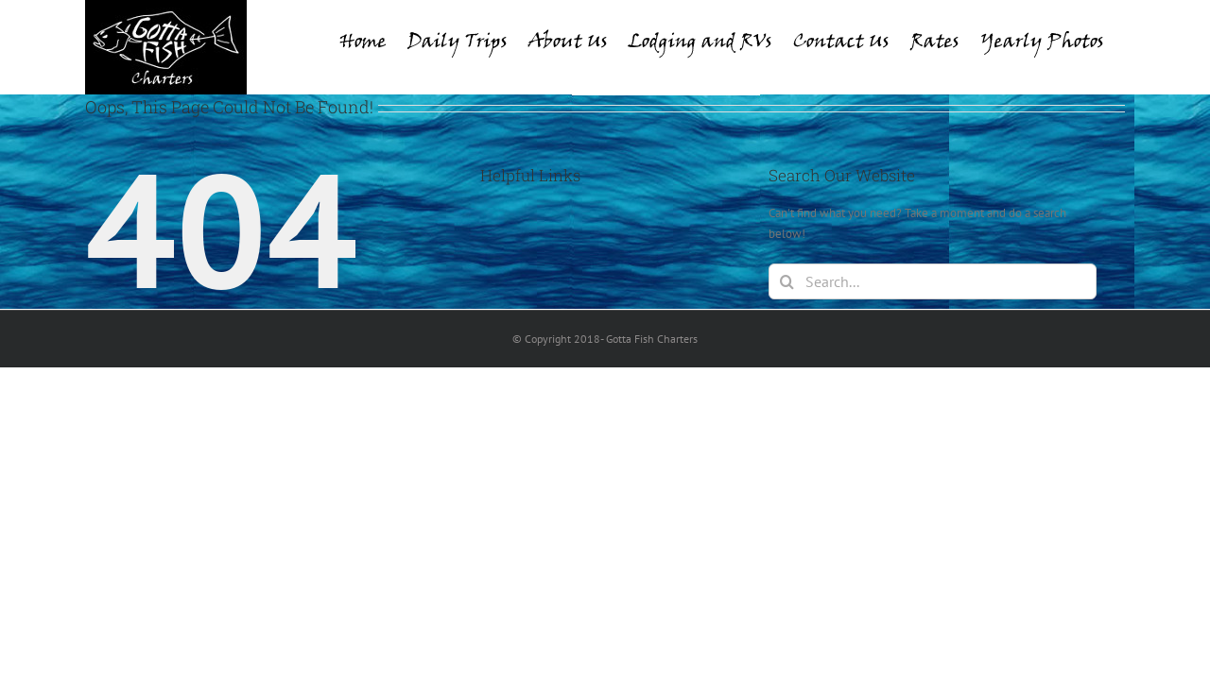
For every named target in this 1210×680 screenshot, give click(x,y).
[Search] (786, 281)
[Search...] (933, 281)
